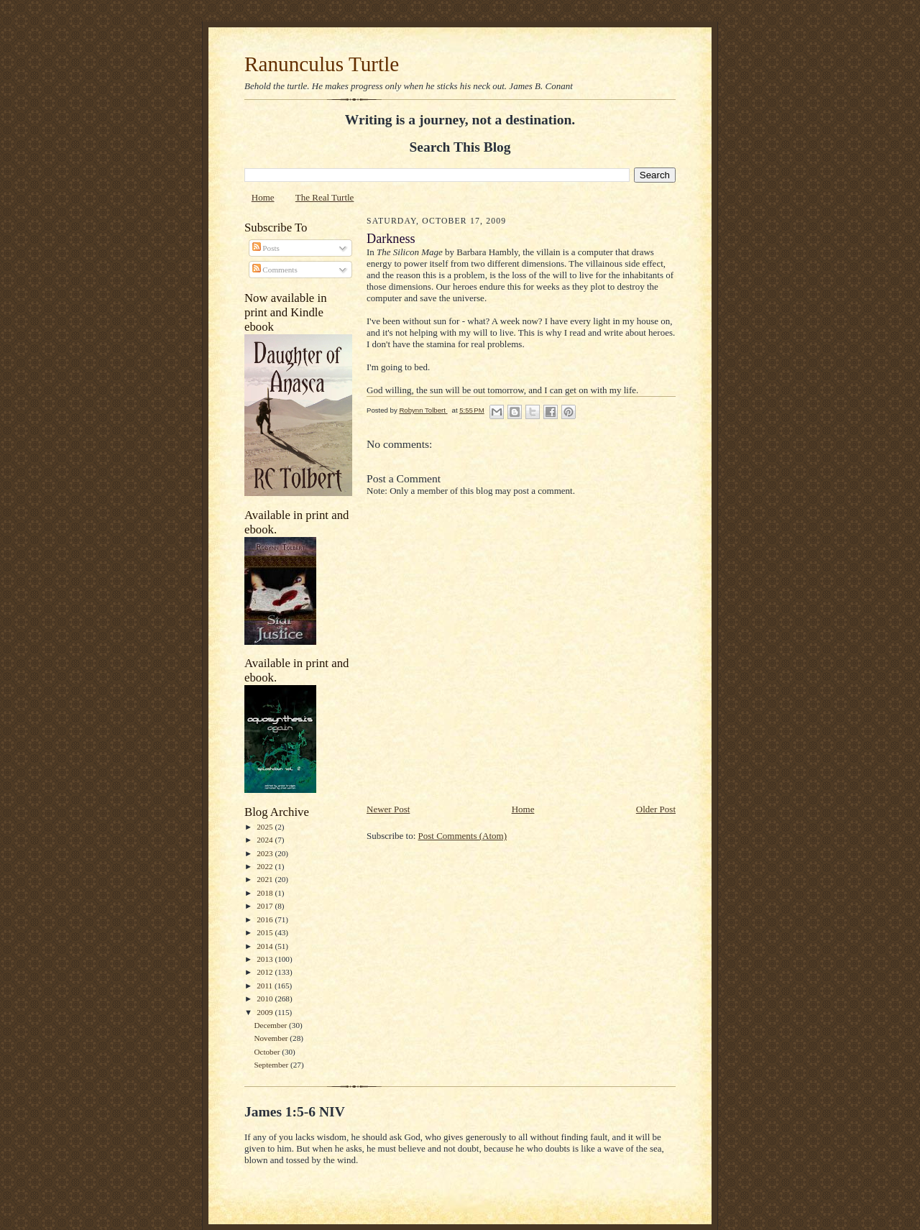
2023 (266, 853)
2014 (266, 946)
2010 (266, 998)
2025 (266, 826)
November (272, 1038)
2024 (266, 839)
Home (263, 197)
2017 (266, 905)
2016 (266, 919)
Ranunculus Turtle (321, 63)
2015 (266, 932)
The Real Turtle (324, 197)
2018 (266, 893)
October (268, 1051)
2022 (266, 866)
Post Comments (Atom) (462, 835)
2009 (266, 1012)
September (272, 1064)
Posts (266, 248)
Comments (275, 269)
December (271, 1025)
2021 (266, 879)
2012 (266, 972)
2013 (266, 959)
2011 (266, 985)
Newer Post (388, 809)
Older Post (656, 809)
